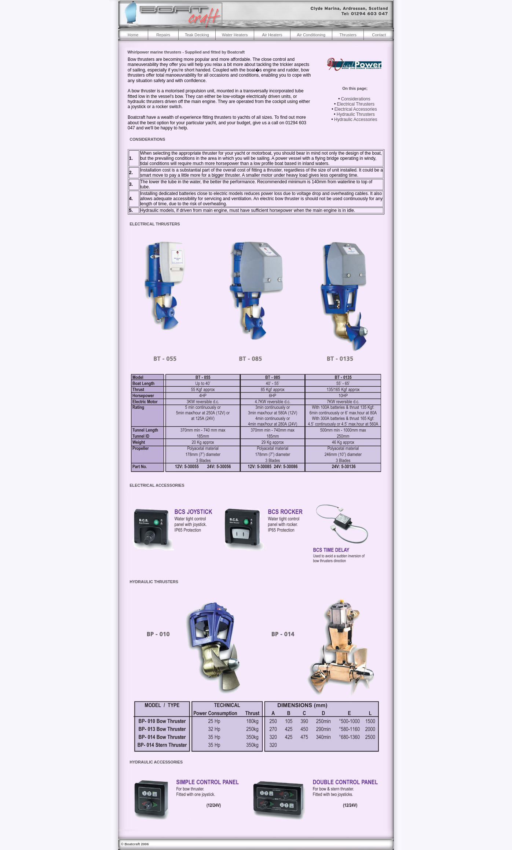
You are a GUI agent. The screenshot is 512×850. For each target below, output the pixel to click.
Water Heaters (235, 35)
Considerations (355, 99)
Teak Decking (197, 35)
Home (133, 35)
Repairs (163, 35)
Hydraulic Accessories (355, 119)
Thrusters (347, 35)
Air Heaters (272, 35)
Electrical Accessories (355, 109)
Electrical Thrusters (355, 104)
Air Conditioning (311, 35)
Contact (379, 35)
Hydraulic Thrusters (356, 114)
